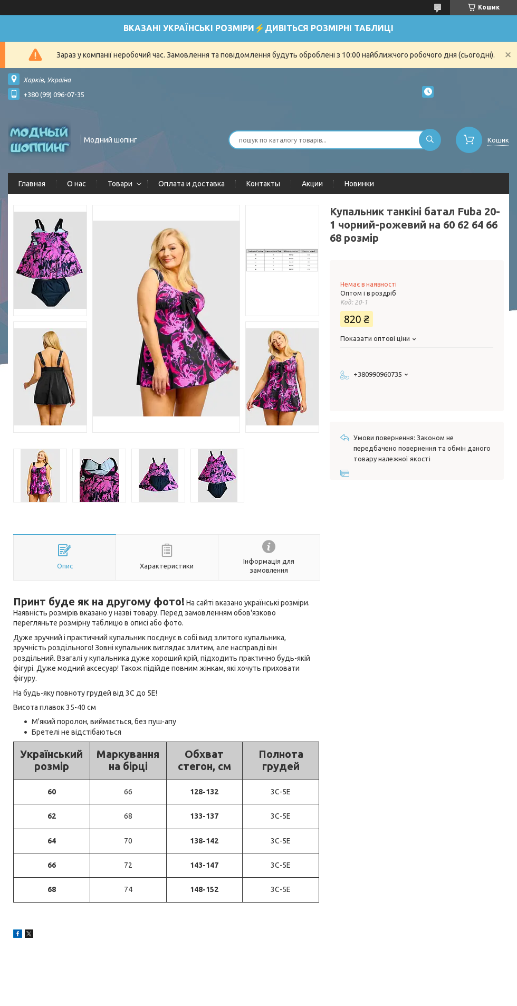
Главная (31, 183)
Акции (312, 183)
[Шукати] (430, 140)
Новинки (359, 183)
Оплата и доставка (191, 183)
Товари (120, 183)
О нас (76, 183)
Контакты (263, 183)
